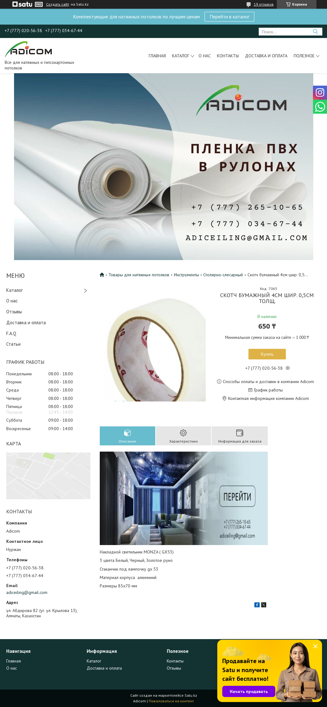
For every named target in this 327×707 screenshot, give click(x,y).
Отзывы (14, 312)
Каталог (180, 56)
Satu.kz (191, 695)
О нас (205, 56)
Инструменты (186, 275)
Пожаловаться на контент (171, 701)
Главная (157, 56)
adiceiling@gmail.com (26, 592)
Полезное (304, 56)
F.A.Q (11, 333)
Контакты (228, 56)
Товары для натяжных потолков (138, 275)
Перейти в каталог (229, 16)
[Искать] (315, 32)
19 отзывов (264, 4)
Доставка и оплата (266, 56)
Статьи (13, 344)
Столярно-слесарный (223, 275)
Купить (267, 354)
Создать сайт (57, 4)
